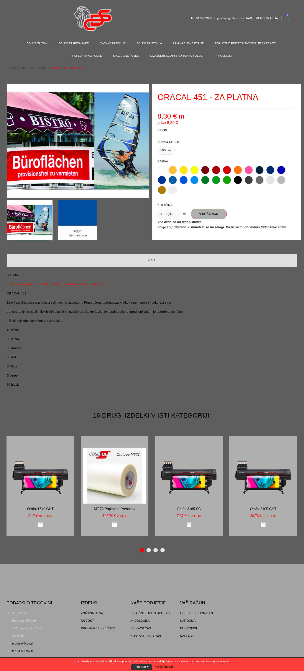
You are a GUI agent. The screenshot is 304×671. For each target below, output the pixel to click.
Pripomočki (223, 55)
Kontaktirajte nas (146, 636)
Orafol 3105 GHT (263, 509)
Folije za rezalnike (74, 43)
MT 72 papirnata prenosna (114, 509)
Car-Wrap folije (112, 43)
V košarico (208, 214)
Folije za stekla (149, 43)
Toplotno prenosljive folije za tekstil (246, 43)
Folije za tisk (37, 43)
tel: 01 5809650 (200, 18)
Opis (152, 260)
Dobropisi (188, 628)
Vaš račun (192, 602)
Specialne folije (126, 55)
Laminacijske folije (188, 43)
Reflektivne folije (87, 55)
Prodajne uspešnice (98, 628)
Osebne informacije (197, 613)
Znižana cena (92, 613)
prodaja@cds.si (226, 18)
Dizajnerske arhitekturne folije (176, 55)
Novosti (88, 620)
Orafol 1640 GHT (40, 509)
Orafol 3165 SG (189, 509)
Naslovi (186, 636)
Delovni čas (140, 628)
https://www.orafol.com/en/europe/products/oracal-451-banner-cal (56, 284)
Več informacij (164, 666)
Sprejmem (141, 667)
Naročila (188, 620)
